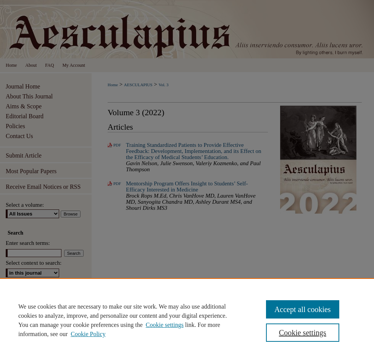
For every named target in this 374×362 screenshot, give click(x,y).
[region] (187, 320)
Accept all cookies (302, 309)
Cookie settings (165, 325)
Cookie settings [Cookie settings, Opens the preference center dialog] (302, 332)
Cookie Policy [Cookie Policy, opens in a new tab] (88, 334)
